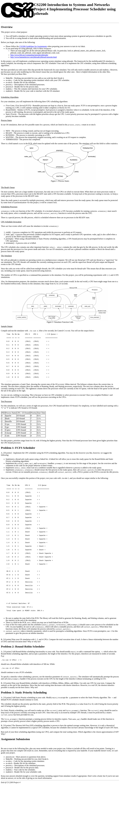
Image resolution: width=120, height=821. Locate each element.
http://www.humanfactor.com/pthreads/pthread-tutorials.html (33, 57)
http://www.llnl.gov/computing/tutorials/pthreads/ (29, 55)
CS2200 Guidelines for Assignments (33, 46)
